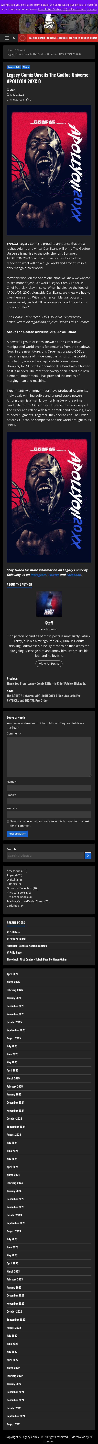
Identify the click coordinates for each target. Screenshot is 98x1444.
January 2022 (14, 1384)
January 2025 (14, 1094)
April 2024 (12, 1167)
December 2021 (15, 1392)
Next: (49, 696)
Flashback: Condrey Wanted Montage (27, 946)
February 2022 (15, 1376)
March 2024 (13, 1175)
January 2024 (14, 1191)
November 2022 (15, 1303)
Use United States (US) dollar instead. (62, 9)
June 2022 (12, 1344)
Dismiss (92, 9)
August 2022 (14, 1328)
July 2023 (12, 1239)
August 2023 (14, 1231)
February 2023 (15, 1279)
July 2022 (12, 1336)
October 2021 (14, 1408)
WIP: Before (13, 932)
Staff (12, 89)
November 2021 (15, 1400)
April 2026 (12, 974)
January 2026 (14, 998)
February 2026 (15, 990)
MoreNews (78, 1437)
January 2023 (14, 1287)
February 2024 (15, 1183)
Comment (14, 733)
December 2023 (15, 1199)
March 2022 (13, 1368)
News (26, 67)
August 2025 (14, 1038)
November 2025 (15, 1014)
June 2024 (12, 1151)
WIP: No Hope (14, 952)
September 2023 (16, 1223)
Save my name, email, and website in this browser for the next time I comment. (49, 823)
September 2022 (16, 1319)
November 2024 (15, 1111)
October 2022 (14, 1311)
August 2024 (14, 1134)
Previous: (49, 681)
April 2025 (12, 1070)
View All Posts (49, 664)
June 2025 (12, 1054)
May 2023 (12, 1255)
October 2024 (14, 1118)
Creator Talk (14, 67)
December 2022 (15, 1295)
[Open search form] (14, 38)
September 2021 (16, 1416)
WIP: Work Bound (16, 939)
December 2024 (15, 1102)
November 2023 (15, 1207)
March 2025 (13, 1078)
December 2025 (15, 1006)
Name (12, 781)
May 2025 (12, 1062)
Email (11, 795)
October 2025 (14, 1022)
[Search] (88, 855)
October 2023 (14, 1215)
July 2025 (12, 1046)
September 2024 (16, 1127)
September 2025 (16, 1030)
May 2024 (12, 1159)
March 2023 (13, 1271)
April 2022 (12, 1360)
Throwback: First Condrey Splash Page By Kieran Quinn (37, 959)
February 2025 (15, 1086)
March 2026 (13, 982)
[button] (7, 38)
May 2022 (12, 1352)
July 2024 (12, 1143)
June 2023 (12, 1247)
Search (11, 849)
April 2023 (12, 1263)
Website (12, 808)
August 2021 (13, 1424)
